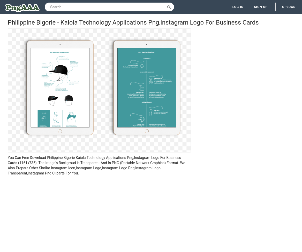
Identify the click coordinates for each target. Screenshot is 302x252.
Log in (238, 7)
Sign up (261, 7)
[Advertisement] (99, 214)
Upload (289, 7)
